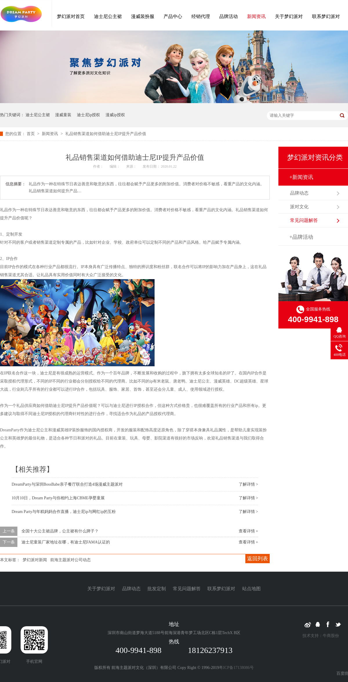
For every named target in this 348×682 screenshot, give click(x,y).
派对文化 (299, 206)
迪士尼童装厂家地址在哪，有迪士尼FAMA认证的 (65, 542)
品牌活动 (228, 16)
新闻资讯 (256, 16)
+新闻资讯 (301, 177)
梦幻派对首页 (71, 16)
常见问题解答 (304, 220)
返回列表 (257, 558)
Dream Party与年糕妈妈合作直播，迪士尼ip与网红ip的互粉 (64, 511)
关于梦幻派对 (289, 16)
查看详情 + (248, 531)
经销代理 (200, 16)
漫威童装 (63, 115)
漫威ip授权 (115, 115)
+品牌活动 (301, 237)
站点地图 (251, 588)
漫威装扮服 (142, 16)
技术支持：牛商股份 (320, 635)
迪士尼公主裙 (108, 16)
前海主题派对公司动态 (70, 560)
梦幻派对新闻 (35, 560)
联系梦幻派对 (326, 16)
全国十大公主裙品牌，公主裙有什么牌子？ (60, 531)
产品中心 (173, 16)
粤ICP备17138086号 (236, 667)
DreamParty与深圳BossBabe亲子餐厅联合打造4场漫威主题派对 (67, 484)
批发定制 (156, 588)
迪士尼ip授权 (88, 115)
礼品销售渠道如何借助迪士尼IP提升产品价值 (105, 134)
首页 (31, 134)
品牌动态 (299, 193)
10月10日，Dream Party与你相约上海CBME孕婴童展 (58, 498)
